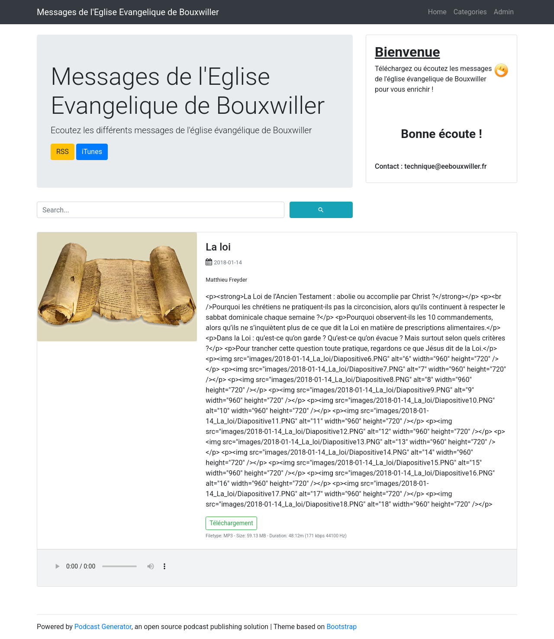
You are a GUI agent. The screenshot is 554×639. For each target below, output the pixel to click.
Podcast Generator (103, 627)
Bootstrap (341, 627)
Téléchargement (231, 523)
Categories (470, 12)
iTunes (92, 152)
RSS (62, 152)
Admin (504, 12)
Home (437, 12)
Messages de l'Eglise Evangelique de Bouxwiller (128, 12)
